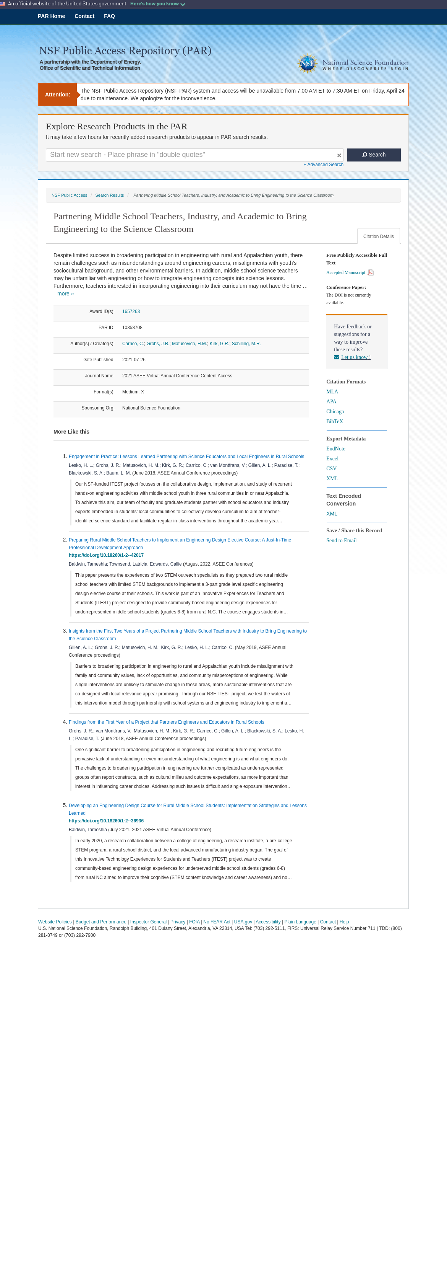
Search (373, 155)
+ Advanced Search (323, 164)
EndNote (335, 449)
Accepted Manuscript (350, 272)
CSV (331, 468)
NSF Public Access (69, 195)
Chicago (335, 411)
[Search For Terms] (194, 154)
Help (344, 922)
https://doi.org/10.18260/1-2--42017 (107, 555)
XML (332, 478)
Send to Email (341, 540)
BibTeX (334, 421)
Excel (332, 459)
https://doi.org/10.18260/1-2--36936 (107, 821)
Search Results (109, 195)
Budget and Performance (101, 922)
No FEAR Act (216, 922)
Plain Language (300, 922)
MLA (332, 392)
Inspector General (148, 922)
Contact (84, 16)
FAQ (109, 16)
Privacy (177, 922)
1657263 (131, 311)
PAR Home (51, 16)
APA (331, 401)
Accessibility (268, 922)
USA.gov (243, 922)
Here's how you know (157, 3)
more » (65, 293)
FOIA (194, 922)
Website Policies (55, 922)
